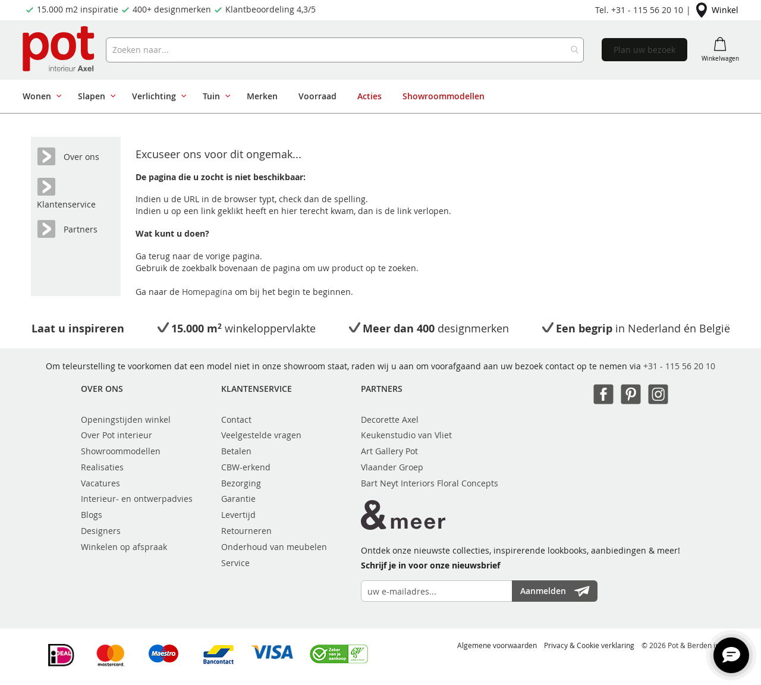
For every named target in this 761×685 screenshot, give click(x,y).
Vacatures (100, 483)
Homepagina (208, 291)
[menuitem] (40, 96)
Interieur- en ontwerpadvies (137, 498)
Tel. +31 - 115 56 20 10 (639, 9)
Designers (101, 530)
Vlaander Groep (392, 467)
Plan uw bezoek (644, 49)
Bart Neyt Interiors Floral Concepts (429, 483)
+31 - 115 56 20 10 (679, 366)
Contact (236, 419)
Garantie (238, 498)
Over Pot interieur (116, 435)
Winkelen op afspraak (124, 546)
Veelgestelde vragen (261, 435)
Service (235, 562)
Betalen (236, 451)
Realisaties (102, 467)
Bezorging (241, 483)
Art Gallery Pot (389, 451)
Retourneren (246, 530)
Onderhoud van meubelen (274, 546)
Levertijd (238, 514)
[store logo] (60, 50)
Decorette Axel (390, 419)
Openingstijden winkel (126, 419)
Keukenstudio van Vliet (406, 435)
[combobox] (344, 49)
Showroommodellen (121, 451)
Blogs (91, 514)
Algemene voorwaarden (497, 645)
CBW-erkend (246, 467)
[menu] (376, 96)
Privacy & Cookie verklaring (589, 645)
